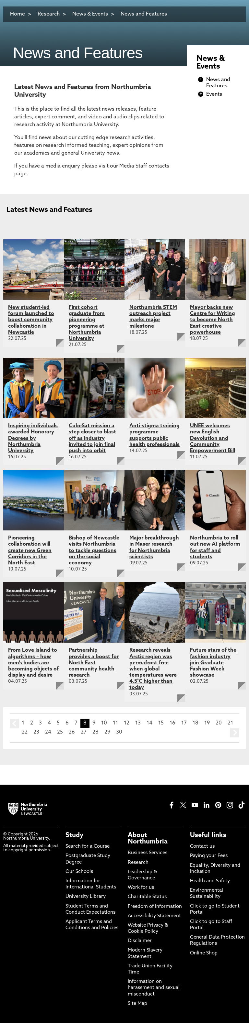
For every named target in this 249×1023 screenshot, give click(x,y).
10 (104, 723)
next (234, 732)
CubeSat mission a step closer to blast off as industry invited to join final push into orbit (92, 438)
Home (17, 14)
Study (74, 835)
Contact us (202, 846)
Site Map (137, 1003)
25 (60, 732)
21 (230, 723)
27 (84, 732)
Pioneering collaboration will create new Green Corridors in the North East (30, 551)
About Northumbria (148, 838)
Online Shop (204, 953)
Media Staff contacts (144, 166)
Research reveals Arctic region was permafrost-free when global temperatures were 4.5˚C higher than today (153, 669)
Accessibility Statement (154, 916)
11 (115, 723)
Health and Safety (210, 881)
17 (184, 723)
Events (214, 94)
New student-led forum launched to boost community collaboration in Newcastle (31, 320)
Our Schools (79, 871)
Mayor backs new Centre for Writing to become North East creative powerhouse (212, 320)
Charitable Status (147, 897)
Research (49, 14)
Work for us (141, 887)
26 (72, 732)
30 (119, 732)
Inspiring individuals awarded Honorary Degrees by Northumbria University (33, 438)
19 (207, 723)
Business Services (147, 853)
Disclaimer (140, 941)
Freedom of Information (155, 906)
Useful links (208, 835)
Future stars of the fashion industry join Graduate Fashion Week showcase (213, 663)
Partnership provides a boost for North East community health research (94, 663)
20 (219, 723)
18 (195, 723)
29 (107, 732)
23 (36, 732)
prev (14, 723)
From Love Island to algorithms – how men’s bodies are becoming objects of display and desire (33, 663)
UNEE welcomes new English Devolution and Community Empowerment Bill (212, 438)
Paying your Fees (209, 856)
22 (25, 732)
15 (161, 723)
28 (95, 732)
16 (172, 723)
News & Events (90, 14)
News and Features (144, 14)
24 (48, 732)
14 (149, 723)
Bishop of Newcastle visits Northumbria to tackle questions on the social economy (94, 551)
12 (126, 723)
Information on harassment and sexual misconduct (154, 987)
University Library (85, 896)
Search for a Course (87, 846)
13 (138, 723)
